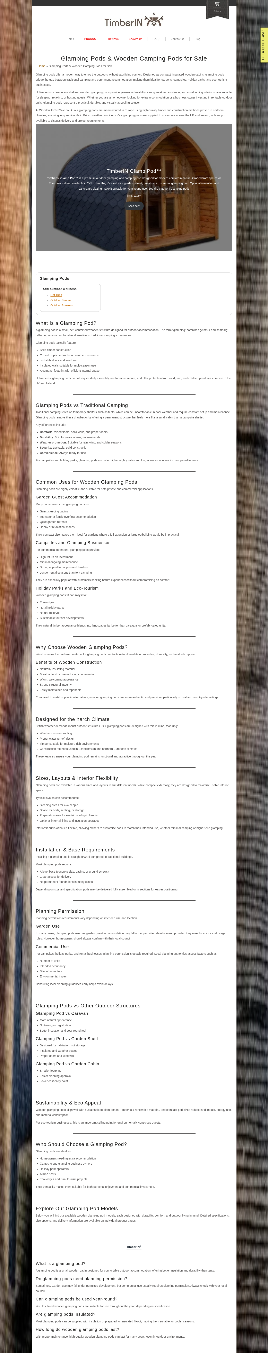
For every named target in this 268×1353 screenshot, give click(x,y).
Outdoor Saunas (61, 300)
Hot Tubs (56, 295)
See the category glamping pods (169, 188)
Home (70, 39)
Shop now (133, 206)
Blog (197, 39)
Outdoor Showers (62, 305)
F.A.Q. (157, 39)
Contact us (177, 39)
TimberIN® (134, 1247)
